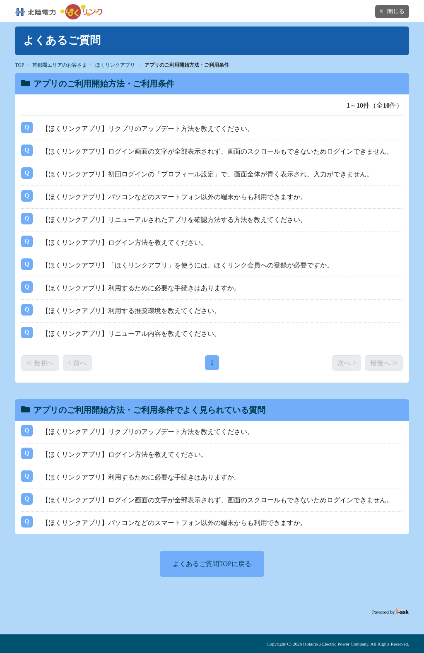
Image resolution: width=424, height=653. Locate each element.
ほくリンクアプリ (115, 65)
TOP (19, 65)
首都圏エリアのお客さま (59, 65)
